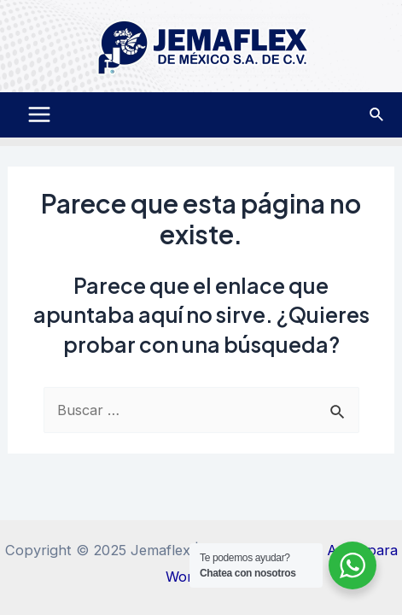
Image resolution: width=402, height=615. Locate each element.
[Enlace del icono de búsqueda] (377, 115)
